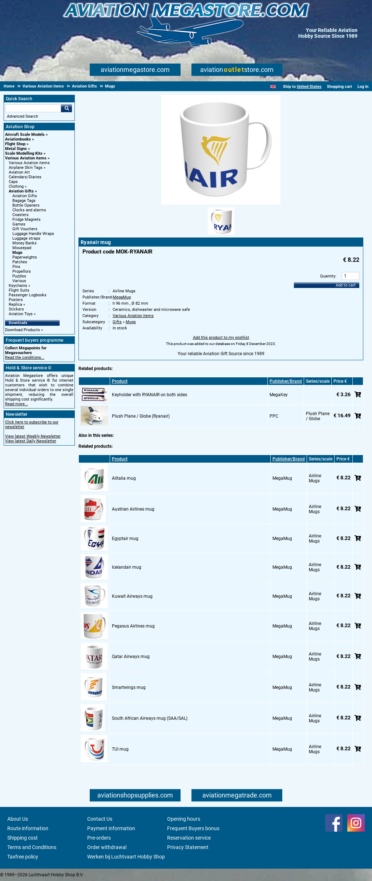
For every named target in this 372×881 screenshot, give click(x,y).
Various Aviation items (25, 158)
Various (19, 281)
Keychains (18, 285)
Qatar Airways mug (131, 656)
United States (309, 86)
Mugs (17, 252)
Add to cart (346, 285)
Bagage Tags (24, 200)
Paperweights (24, 257)
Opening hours (183, 819)
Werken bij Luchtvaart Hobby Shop (126, 857)
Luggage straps (26, 238)
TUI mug (120, 749)
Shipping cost (22, 838)
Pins (16, 266)
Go (66, 108)
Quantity (327, 276)
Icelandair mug (126, 567)
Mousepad (21, 247)
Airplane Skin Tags (26, 167)
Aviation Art (19, 172)
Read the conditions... (24, 357)
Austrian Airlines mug (133, 509)
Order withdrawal (106, 847)
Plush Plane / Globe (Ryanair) (141, 416)
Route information (27, 828)
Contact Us (99, 819)
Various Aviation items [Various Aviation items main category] (29, 163)
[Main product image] (220, 203)
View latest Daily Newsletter (30, 441)
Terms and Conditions (31, 847)
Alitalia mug (124, 478)
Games (18, 224)
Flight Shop (15, 144)
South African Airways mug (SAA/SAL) (149, 718)
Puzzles (19, 276)
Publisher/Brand (286, 381)
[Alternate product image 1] (221, 234)
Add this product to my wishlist (221, 337)
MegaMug (122, 297)
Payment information (111, 828)
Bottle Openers (26, 205)
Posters (16, 299)
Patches (19, 262)
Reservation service (189, 838)
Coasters (20, 214)
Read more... (16, 404)
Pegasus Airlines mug (133, 626)
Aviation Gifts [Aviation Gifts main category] (24, 196)
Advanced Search (22, 116)
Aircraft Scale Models (25, 134)
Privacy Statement (188, 847)
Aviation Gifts (21, 191)
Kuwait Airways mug (132, 596)
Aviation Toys (21, 314)
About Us (17, 819)
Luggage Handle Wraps (33, 233)
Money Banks (24, 243)
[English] (273, 86)
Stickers (16, 309)
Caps (13, 181)
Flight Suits (19, 290)
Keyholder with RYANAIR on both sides (149, 394)
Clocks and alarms (29, 210)
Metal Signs (16, 148)
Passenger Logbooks (27, 295)
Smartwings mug (129, 687)
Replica (15, 304)
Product (120, 381)
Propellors (21, 271)
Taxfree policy (22, 857)
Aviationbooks (18, 139)
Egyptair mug (125, 538)
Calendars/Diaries (25, 177)
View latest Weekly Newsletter (33, 436)
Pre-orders (99, 838)
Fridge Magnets (26, 219)
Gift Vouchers (24, 229)
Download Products (22, 330)
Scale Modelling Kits (24, 153)
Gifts (117, 322)
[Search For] (33, 108)
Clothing (16, 186)
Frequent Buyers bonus (193, 828)
